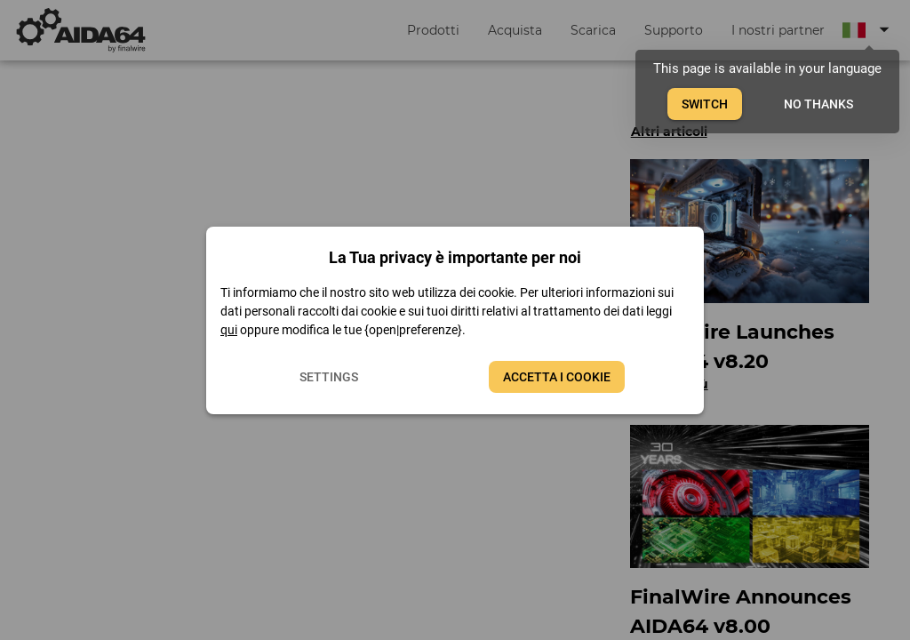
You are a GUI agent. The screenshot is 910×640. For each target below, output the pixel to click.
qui (228, 330)
